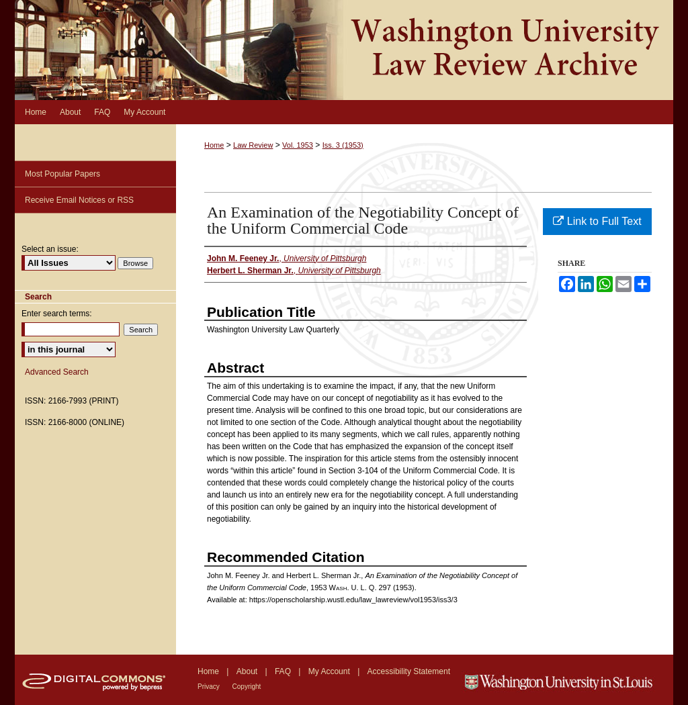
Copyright (246, 686)
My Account (330, 671)
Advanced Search (57, 372)
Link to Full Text (597, 221)
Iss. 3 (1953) (342, 145)
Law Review (253, 145)
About (248, 671)
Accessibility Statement (409, 671)
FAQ (284, 671)
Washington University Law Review (344, 50)
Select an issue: (50, 249)
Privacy (210, 686)
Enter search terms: (57, 313)
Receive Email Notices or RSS (79, 200)
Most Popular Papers (62, 174)
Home (214, 145)
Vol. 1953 (297, 145)
